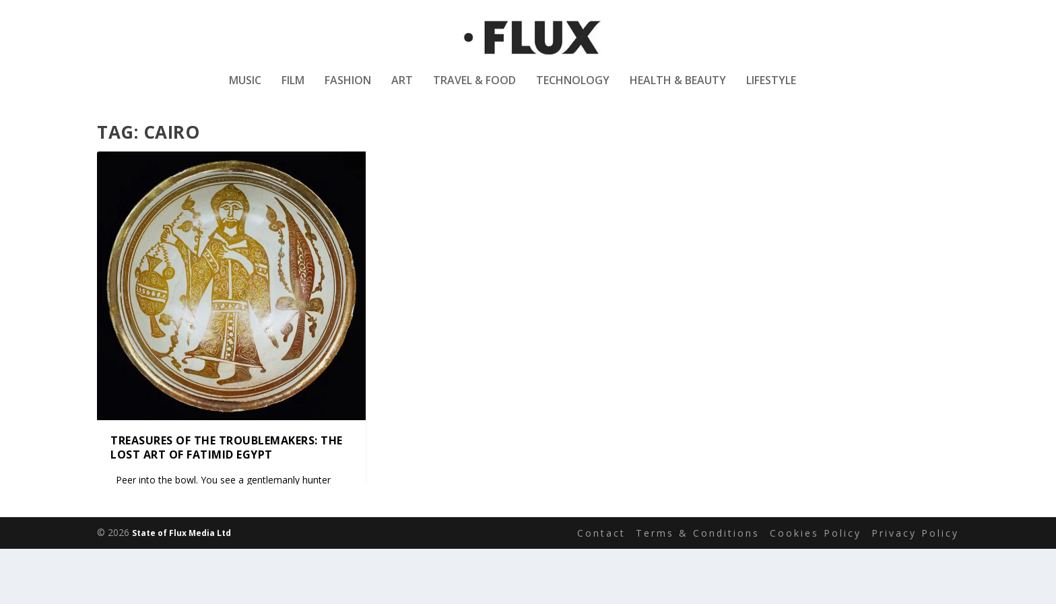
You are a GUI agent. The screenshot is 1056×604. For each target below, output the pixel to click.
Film (293, 89)
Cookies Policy (815, 566)
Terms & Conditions (698, 566)
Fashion (348, 89)
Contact (601, 566)
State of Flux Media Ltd (181, 566)
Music (245, 89)
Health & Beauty (678, 89)
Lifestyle (771, 89)
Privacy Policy (915, 566)
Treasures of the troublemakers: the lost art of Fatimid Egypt (226, 481)
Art (402, 89)
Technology (572, 89)
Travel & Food (474, 89)
